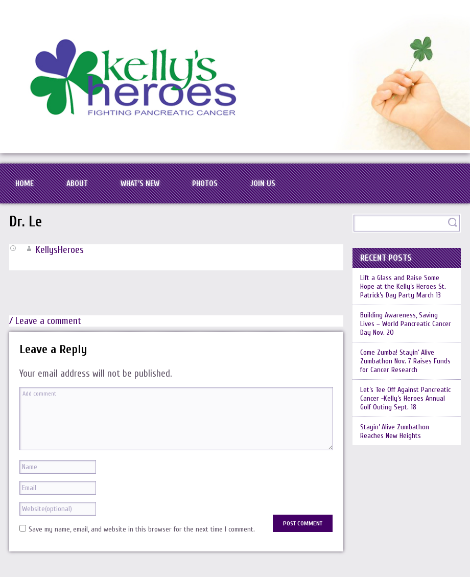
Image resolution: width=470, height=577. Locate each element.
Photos (205, 183)
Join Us (262, 183)
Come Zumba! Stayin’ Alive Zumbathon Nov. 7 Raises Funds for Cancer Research (405, 361)
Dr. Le (25, 222)
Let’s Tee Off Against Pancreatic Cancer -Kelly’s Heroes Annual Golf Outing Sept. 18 (405, 398)
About (77, 183)
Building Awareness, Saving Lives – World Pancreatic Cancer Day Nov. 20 (405, 324)
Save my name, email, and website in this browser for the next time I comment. (142, 529)
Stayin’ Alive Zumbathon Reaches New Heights (394, 431)
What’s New (140, 183)
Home (24, 183)
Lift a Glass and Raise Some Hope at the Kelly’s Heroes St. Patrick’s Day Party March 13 (403, 286)
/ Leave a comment (45, 321)
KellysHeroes (60, 250)
